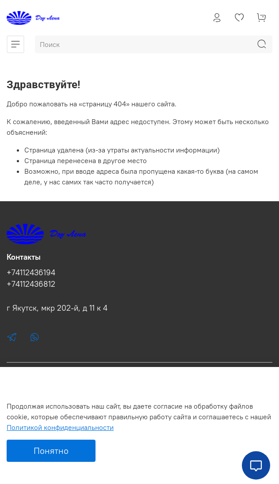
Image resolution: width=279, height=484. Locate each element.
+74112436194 (31, 272)
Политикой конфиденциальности (60, 427)
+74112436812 (31, 284)
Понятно (51, 450)
